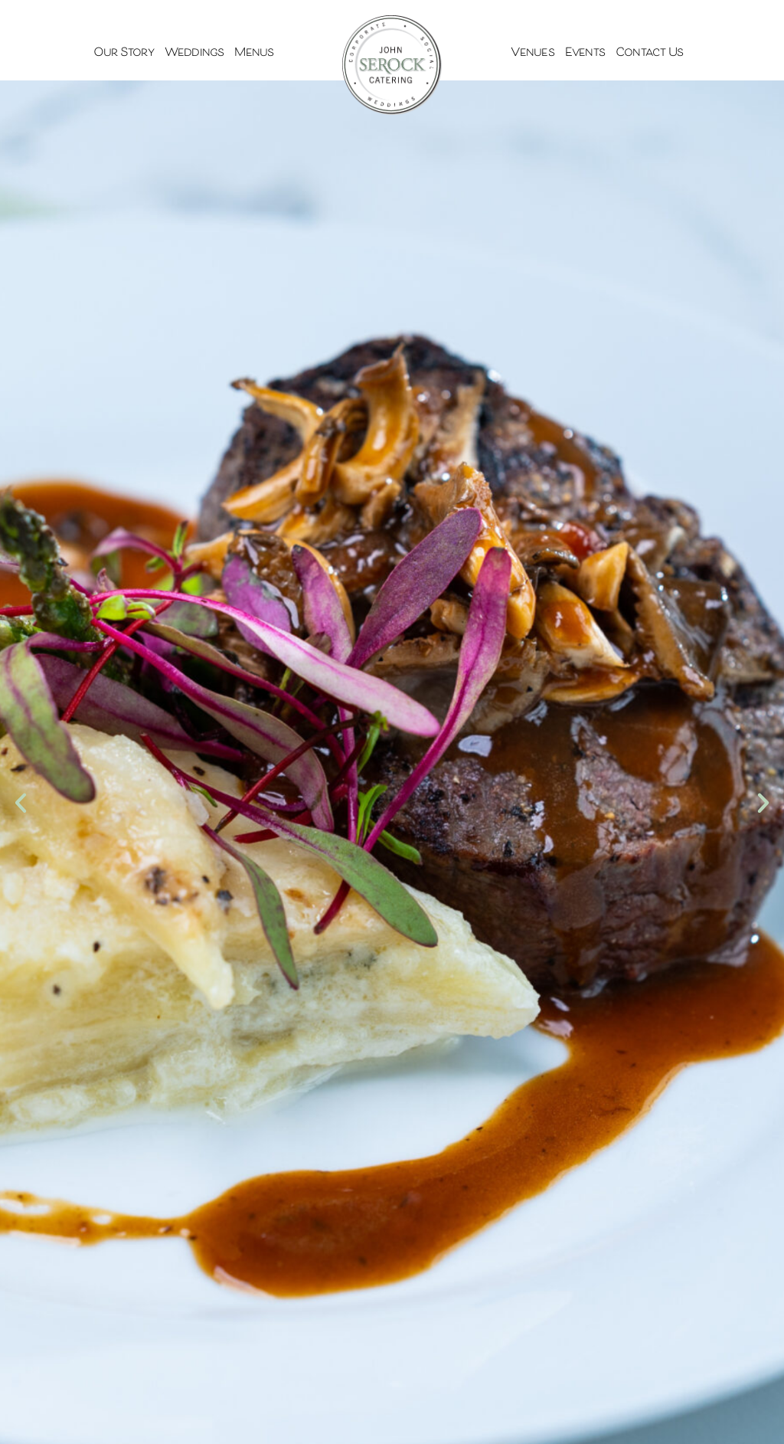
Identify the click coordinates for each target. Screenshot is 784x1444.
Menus (253, 53)
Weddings (194, 53)
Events (585, 53)
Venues (532, 53)
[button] (21, 803)
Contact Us (649, 53)
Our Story (123, 53)
